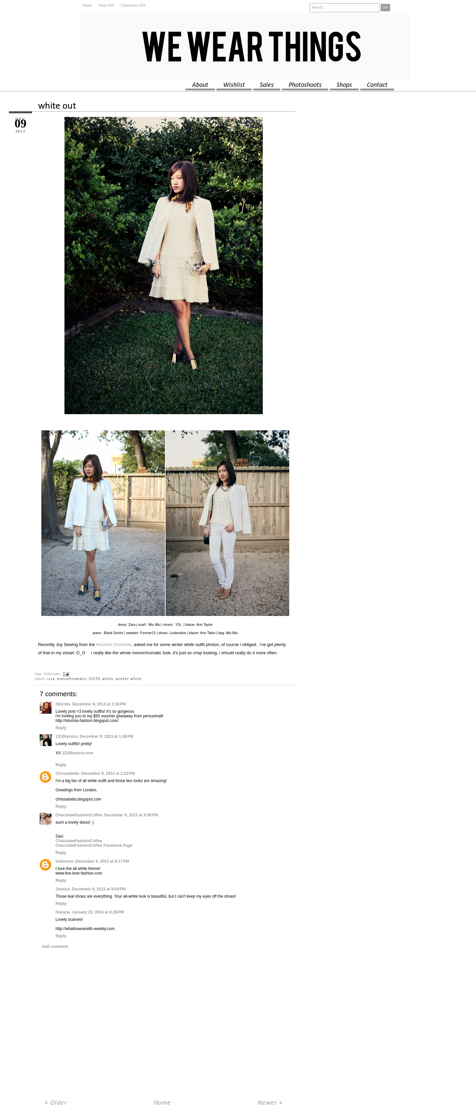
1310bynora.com (77, 753)
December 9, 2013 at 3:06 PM (131, 815)
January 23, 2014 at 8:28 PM (98, 912)
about (200, 85)
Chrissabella (67, 773)
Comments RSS (133, 6)
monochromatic (72, 679)
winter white (129, 679)
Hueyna (63, 912)
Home (87, 6)
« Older (56, 1103)
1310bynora (67, 736)
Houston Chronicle (114, 644)
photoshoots (305, 85)
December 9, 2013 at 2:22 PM (108, 773)
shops (344, 85)
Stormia (63, 704)
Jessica (63, 889)
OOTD (94, 679)
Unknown (64, 861)
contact (377, 85)
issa (51, 679)
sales (267, 85)
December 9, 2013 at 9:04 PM (98, 889)
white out (57, 106)
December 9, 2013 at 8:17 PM (102, 861)
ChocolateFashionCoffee (79, 815)
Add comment (55, 946)
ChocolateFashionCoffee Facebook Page (94, 845)
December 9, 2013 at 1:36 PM (99, 704)
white (108, 679)
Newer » (270, 1103)
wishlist (234, 85)
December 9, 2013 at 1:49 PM (106, 736)
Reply (61, 728)
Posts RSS (106, 6)
